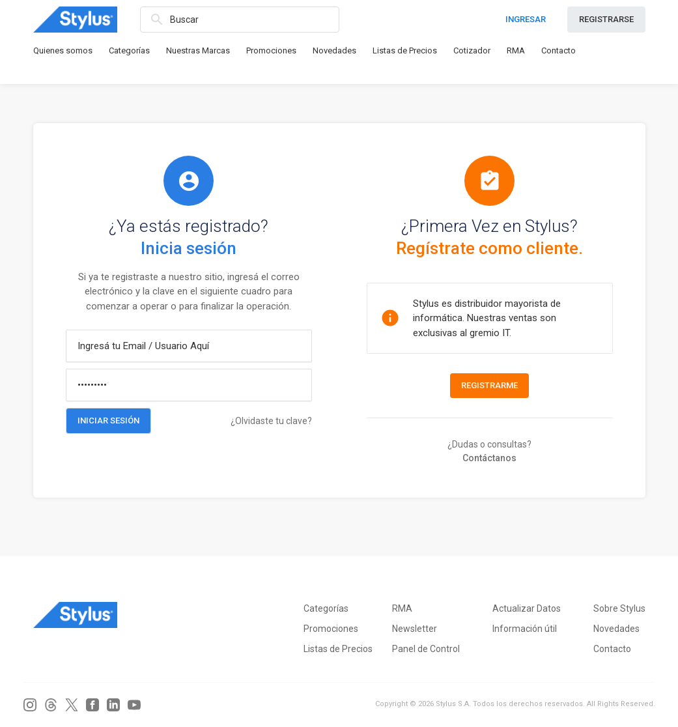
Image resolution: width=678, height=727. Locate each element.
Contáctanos (489, 458)
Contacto (558, 50)
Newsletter (414, 628)
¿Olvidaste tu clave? (271, 421)
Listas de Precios (405, 50)
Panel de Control (426, 649)
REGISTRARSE (606, 19)
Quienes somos (62, 50)
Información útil (524, 628)
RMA (516, 50)
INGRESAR (525, 19)
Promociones (271, 50)
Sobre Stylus (619, 608)
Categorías (129, 50)
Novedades (334, 50)
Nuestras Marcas (198, 50)
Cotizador (471, 50)
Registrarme (489, 385)
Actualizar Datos (526, 608)
